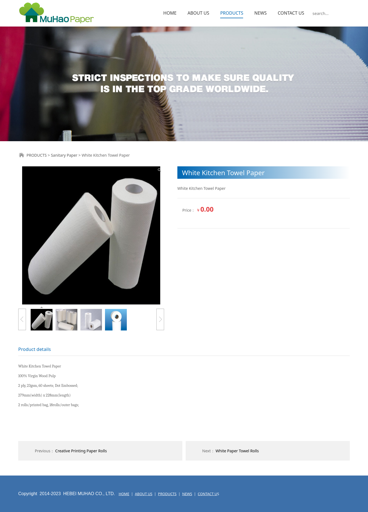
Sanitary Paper (64, 155)
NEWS (260, 13)
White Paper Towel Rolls (237, 450)
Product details (34, 349)
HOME (170, 13)
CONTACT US (291, 13)
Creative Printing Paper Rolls (81, 450)
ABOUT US (198, 13)
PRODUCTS (231, 13)
